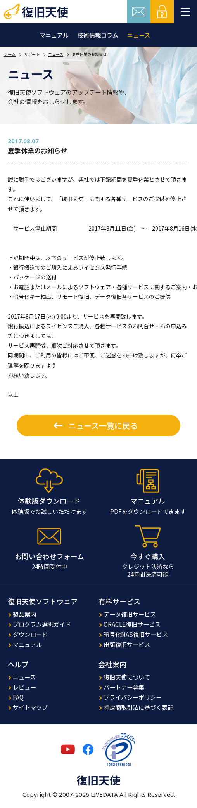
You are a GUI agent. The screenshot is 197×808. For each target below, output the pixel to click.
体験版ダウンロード (49, 500)
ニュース (138, 35)
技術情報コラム (98, 35)
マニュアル (54, 35)
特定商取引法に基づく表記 (138, 707)
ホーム (10, 54)
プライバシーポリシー (133, 697)
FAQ (18, 697)
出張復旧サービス (127, 644)
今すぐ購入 (147, 556)
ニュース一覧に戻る (103, 425)
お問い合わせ (138, 11)
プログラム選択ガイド (42, 624)
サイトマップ (30, 707)
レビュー (24, 687)
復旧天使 (45, 11)
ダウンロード (30, 634)
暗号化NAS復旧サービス (136, 634)
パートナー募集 (124, 687)
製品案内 (24, 614)
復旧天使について (127, 677)
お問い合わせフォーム (49, 556)
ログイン (162, 11)
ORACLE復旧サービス (132, 624)
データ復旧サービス (130, 614)
